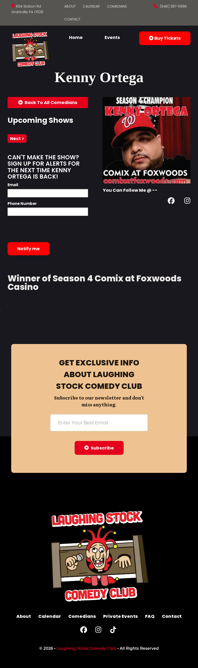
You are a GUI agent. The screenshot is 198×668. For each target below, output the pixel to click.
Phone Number (22, 203)
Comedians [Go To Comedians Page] (117, 6)
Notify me (28, 249)
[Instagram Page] (187, 202)
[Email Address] (99, 422)
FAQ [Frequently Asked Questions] (150, 616)
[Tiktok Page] (113, 630)
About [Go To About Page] (70, 6)
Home (76, 37)
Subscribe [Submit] (99, 448)
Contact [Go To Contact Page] (72, 19)
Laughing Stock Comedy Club (86, 648)
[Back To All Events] (48, 102)
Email (13, 184)
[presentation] (45, 229)
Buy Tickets (165, 38)
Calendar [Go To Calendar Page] (91, 6)
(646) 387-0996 (173, 6)
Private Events (120, 616)
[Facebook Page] (171, 202)
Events (112, 37)
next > (17, 138)
